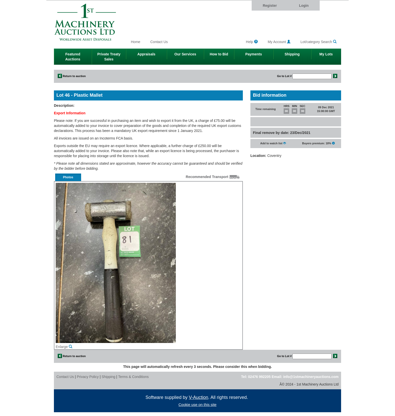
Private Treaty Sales (108, 56)
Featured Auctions (72, 56)
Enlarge (64, 347)
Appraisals (146, 54)
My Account (279, 42)
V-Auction (198, 397)
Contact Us (159, 42)
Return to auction (72, 76)
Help (252, 42)
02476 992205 (259, 377)
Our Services (185, 54)
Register (270, 6)
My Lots (326, 54)
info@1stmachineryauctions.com (311, 377)
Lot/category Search (319, 42)
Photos (68, 177)
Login (304, 6)
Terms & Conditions (133, 377)
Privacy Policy (88, 377)
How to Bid (219, 54)
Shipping (292, 54)
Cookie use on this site (198, 404)
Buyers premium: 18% (318, 143)
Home (135, 42)
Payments (253, 54)
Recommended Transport (213, 177)
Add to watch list (273, 143)
